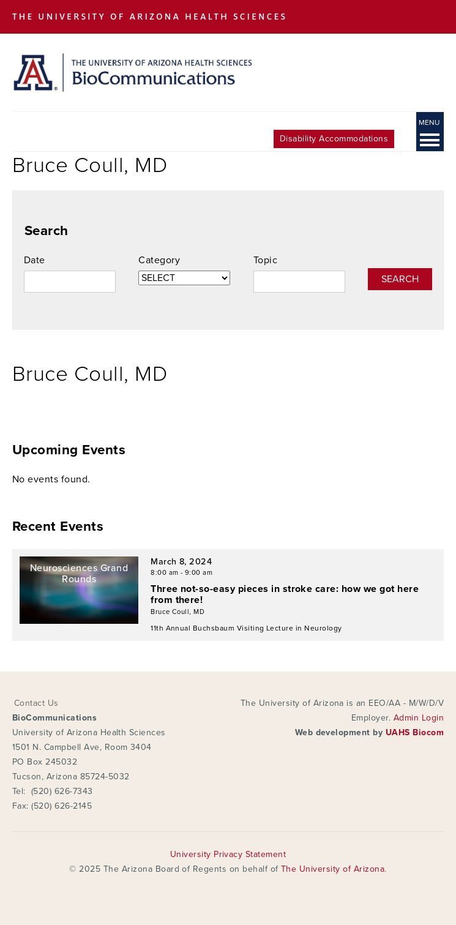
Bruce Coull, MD (177, 612)
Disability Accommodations (334, 138)
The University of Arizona (332, 869)
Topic (265, 260)
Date (34, 260)
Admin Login (419, 718)
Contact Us (36, 703)
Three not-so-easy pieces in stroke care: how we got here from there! (285, 594)
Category (159, 260)
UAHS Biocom (415, 732)
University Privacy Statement (228, 854)
